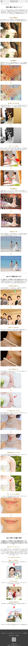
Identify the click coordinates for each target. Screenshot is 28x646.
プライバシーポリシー (18, 633)
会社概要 (17, 635)
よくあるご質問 (10, 633)
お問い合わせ (3, 633)
